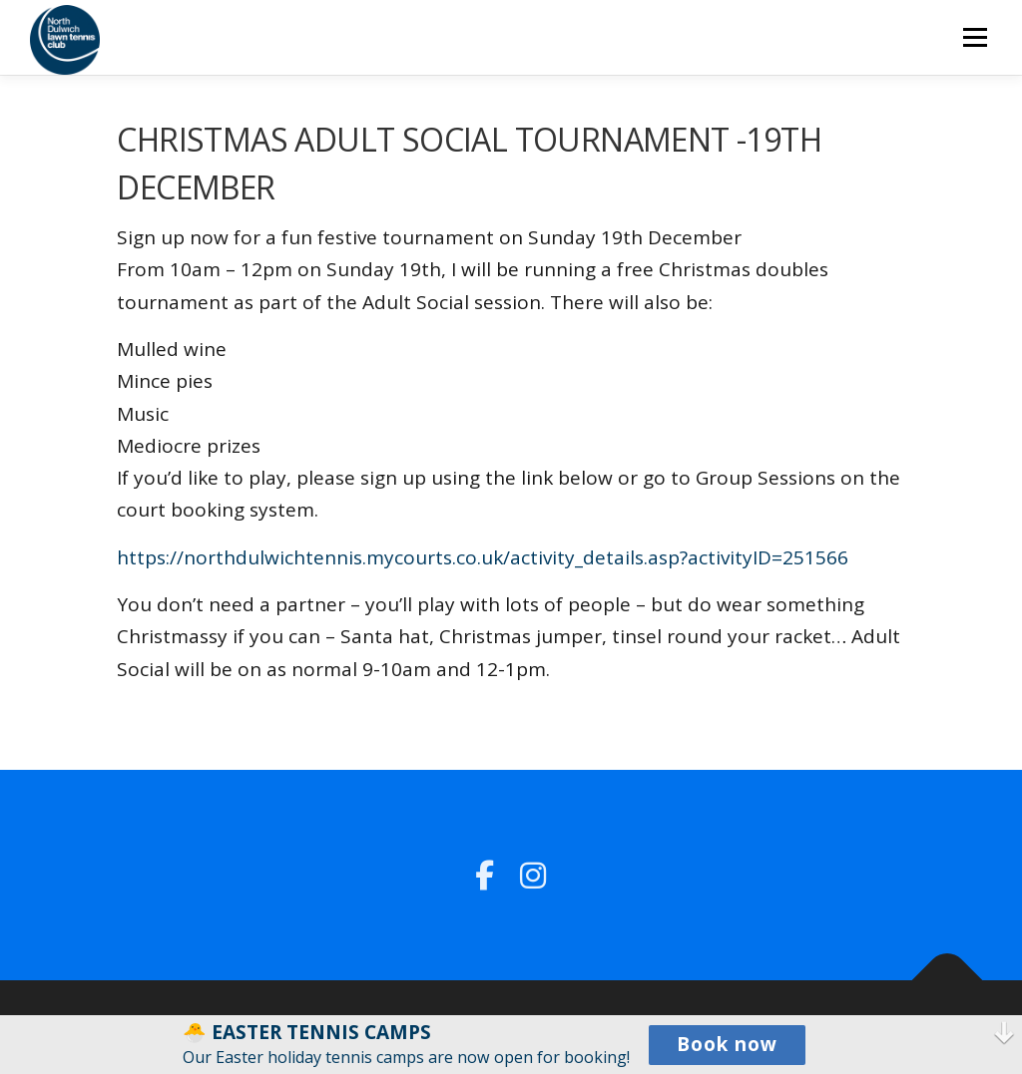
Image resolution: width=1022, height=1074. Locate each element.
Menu (974, 37)
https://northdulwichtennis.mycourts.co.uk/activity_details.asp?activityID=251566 (482, 557)
